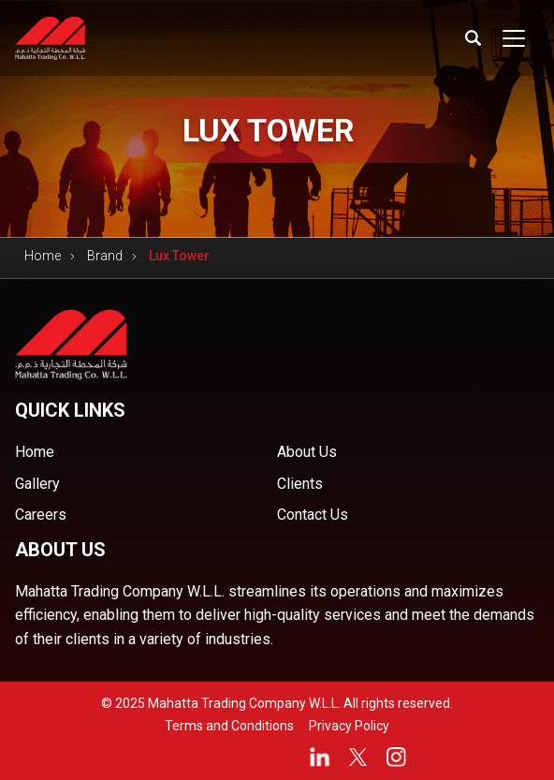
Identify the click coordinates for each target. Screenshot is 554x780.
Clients (300, 484)
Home (42, 255)
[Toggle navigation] (513, 38)
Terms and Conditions (229, 725)
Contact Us (312, 514)
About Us (307, 452)
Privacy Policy (349, 725)
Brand (105, 255)
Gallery (37, 484)
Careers (40, 514)
